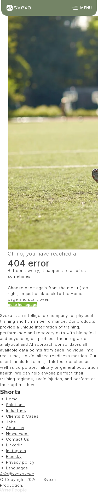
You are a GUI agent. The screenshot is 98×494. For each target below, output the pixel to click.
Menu (82, 8)
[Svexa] (19, 8)
